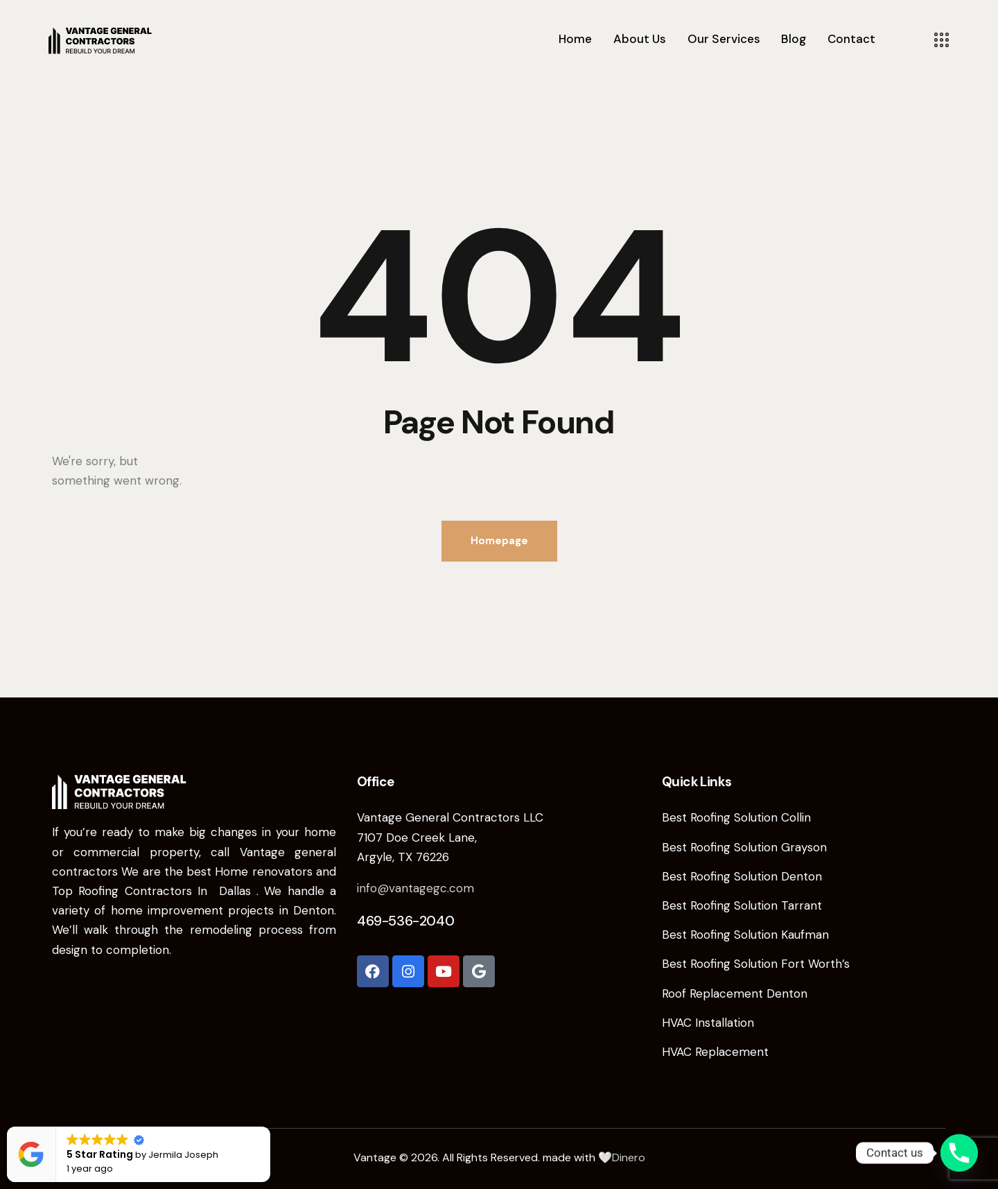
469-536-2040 (405, 921)
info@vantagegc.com (415, 888)
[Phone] (959, 1153)
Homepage (499, 541)
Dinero (628, 1157)
